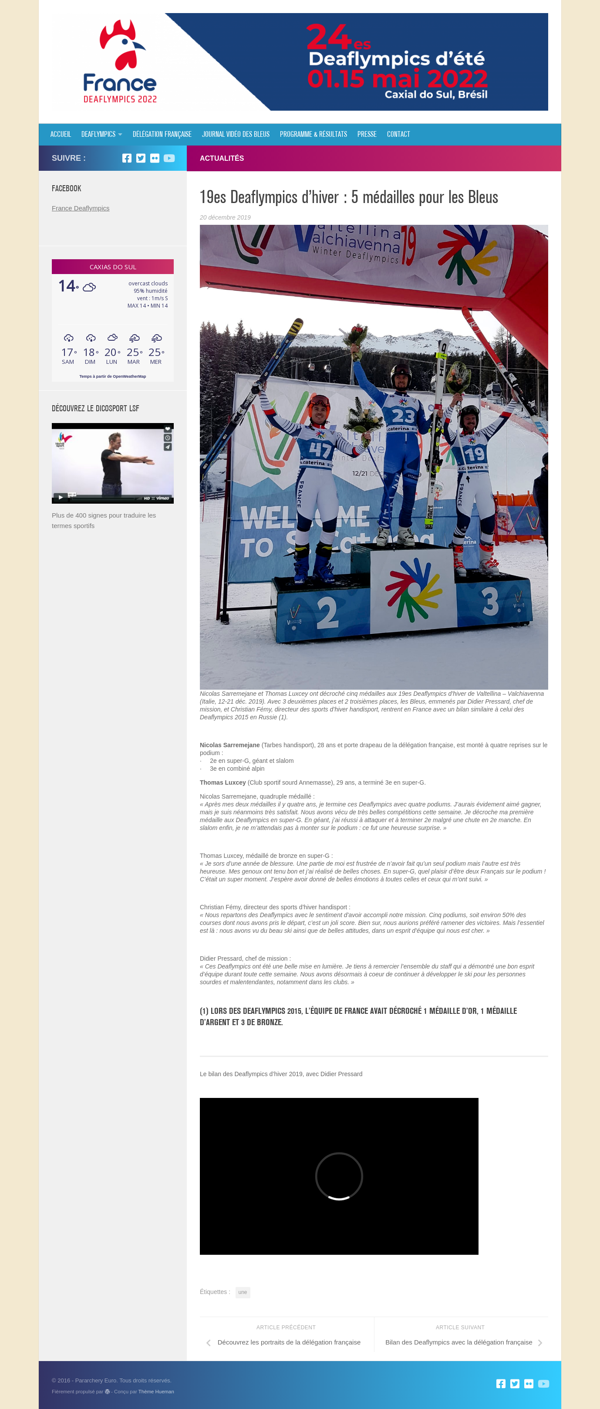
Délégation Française (162, 134)
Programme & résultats (313, 134)
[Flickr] (154, 158)
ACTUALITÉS (222, 158)
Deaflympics (98, 134)
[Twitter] (140, 158)
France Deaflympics (81, 208)
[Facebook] (126, 158)
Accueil (61, 134)
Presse (367, 134)
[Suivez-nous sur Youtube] (168, 158)
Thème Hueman (156, 1391)
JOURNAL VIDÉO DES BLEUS (236, 134)
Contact (398, 134)
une (243, 1292)
